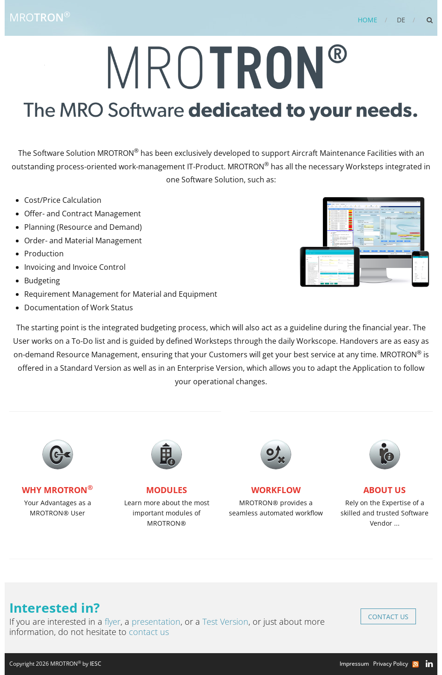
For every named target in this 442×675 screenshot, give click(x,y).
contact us (149, 631)
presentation (156, 621)
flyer (113, 621)
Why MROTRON (57, 489)
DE (401, 19)
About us (384, 489)
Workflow (276, 489)
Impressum (356, 664)
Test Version (225, 621)
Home (367, 19)
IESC (95, 664)
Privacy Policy (392, 664)
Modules (166, 489)
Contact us (388, 616)
